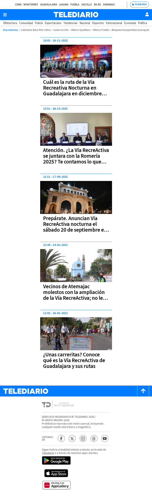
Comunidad (26, 23)
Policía (39, 23)
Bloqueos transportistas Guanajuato (131, 30)
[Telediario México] (76, 14)
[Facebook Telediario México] (61, 438)
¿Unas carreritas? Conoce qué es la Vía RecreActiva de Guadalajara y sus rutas (74, 360)
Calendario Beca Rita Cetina (36, 30)
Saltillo (86, 5)
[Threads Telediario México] (93, 438)
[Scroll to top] (143, 391)
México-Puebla (101, 30)
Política (142, 23)
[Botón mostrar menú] (5, 15)
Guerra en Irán (60, 30)
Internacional (114, 23)
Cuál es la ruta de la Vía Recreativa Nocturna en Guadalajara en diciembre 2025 (72, 90)
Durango (109, 5)
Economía (130, 23)
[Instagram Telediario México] (83, 438)
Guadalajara (48, 5)
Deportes (98, 23)
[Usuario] (147, 14)
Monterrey (31, 5)
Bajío (97, 5)
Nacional (85, 23)
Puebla (74, 5)
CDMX (18, 5)
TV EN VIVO (141, 4)
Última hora (10, 23)
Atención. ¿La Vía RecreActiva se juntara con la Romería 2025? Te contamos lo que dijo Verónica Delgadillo (76, 158)
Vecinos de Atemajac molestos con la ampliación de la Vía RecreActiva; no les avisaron (74, 295)
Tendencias (70, 23)
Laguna (63, 5)
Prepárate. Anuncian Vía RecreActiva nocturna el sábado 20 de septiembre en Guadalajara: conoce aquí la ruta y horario (75, 230)
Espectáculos (53, 23)
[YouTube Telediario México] (104, 438)
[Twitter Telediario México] (72, 438)
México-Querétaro (80, 30)
